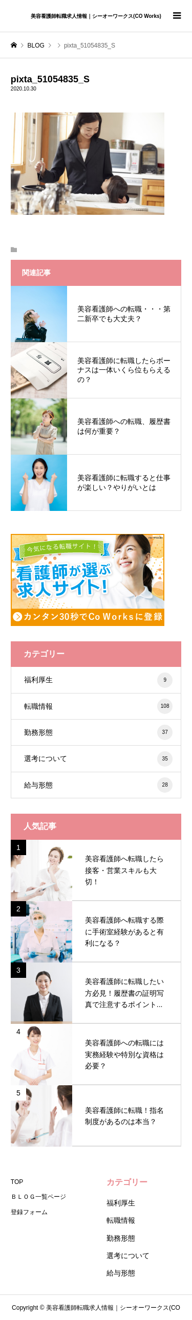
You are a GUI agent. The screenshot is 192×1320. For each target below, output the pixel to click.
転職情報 (98, 706)
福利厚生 (98, 680)
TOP (17, 1181)
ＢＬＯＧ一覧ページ (38, 1196)
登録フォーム (29, 1212)
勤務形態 (98, 732)
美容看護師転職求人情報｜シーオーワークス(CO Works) (96, 16)
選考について (98, 759)
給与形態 (98, 785)
